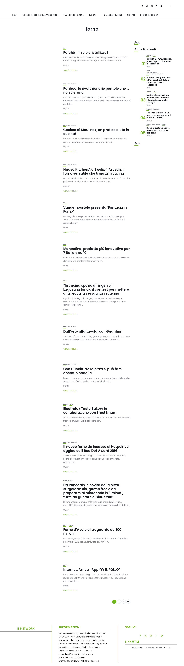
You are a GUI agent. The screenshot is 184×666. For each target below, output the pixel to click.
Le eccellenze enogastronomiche (41, 15)
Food (65, 48)
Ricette (131, 15)
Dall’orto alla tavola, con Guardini (92, 331)
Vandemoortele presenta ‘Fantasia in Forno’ (95, 209)
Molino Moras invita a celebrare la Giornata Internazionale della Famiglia (157, 99)
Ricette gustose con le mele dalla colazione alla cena (158, 130)
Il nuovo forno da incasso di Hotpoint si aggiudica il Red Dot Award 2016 (96, 448)
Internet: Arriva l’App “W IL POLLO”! (92, 569)
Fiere (71, 404)
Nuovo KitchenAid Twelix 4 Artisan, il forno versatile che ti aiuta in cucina (93, 171)
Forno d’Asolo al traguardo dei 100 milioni (92, 531)
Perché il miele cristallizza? (85, 52)
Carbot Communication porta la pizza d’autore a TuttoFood (159, 61)
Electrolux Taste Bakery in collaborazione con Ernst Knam (89, 410)
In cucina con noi (153, 124)
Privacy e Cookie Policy (158, 648)
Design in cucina (149, 15)
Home (15, 15)
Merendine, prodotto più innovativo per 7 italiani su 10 (96, 250)
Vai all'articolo (69, 70)
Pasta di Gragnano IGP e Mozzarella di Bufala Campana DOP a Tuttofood (158, 81)
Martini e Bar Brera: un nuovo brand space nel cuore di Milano (158, 115)
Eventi (92, 15)
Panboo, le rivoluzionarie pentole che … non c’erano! (96, 90)
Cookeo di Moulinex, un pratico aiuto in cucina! (96, 132)
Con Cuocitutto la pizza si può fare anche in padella (92, 371)
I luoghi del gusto (74, 15)
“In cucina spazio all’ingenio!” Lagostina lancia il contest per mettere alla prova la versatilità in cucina (96, 289)
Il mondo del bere (112, 15)
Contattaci (137, 648)
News (65, 244)
